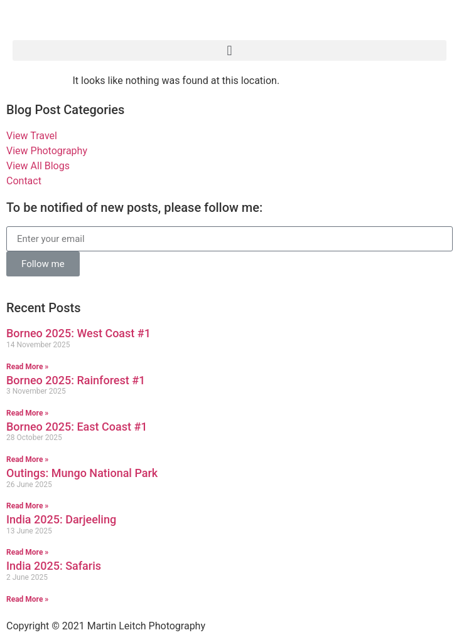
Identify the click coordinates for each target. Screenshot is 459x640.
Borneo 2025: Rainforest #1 (75, 380)
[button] (229, 50)
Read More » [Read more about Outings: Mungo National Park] (27, 505)
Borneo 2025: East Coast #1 (77, 426)
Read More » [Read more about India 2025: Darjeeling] (27, 552)
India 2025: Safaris (53, 565)
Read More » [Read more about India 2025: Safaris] (27, 599)
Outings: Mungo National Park (82, 473)
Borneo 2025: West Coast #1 (78, 333)
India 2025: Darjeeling (61, 519)
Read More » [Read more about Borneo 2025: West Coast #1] (27, 366)
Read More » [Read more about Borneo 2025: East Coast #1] (27, 459)
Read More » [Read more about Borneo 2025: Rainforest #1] (27, 413)
